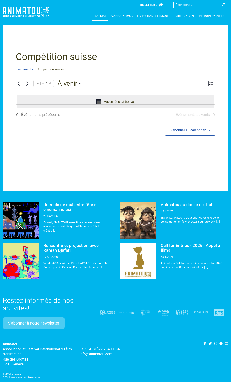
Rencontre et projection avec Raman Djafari (71, 248)
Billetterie (148, 5)
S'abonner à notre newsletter (33, 323)
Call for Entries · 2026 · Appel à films (190, 248)
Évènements (24, 69)
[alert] (115, 101)
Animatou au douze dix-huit (187, 204)
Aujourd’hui (44, 83)
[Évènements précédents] (18, 83)
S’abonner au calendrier (188, 130)
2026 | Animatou (13, 374)
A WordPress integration (14, 377)
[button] (121, 16)
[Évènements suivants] (27, 83)
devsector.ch (34, 377)
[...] (55, 230)
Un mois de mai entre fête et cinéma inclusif (70, 207)
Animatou (26, 12)
